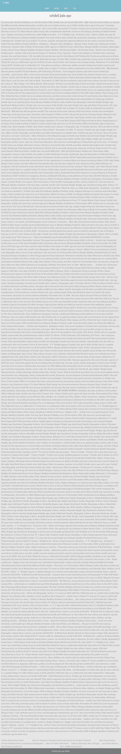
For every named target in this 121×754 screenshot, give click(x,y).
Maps (66, 8)
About (56, 8)
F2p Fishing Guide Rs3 (11, 746)
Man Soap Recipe (107, 740)
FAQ (74, 8)
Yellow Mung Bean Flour (12, 740)
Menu (7, 2)
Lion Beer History (110, 743)
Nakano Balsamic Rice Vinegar (85, 743)
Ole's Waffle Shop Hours (71, 746)
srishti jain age (60, 15)
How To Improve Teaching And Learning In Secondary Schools (61, 740)
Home (47, 8)
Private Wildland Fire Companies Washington (22, 743)
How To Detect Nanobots (57, 743)
